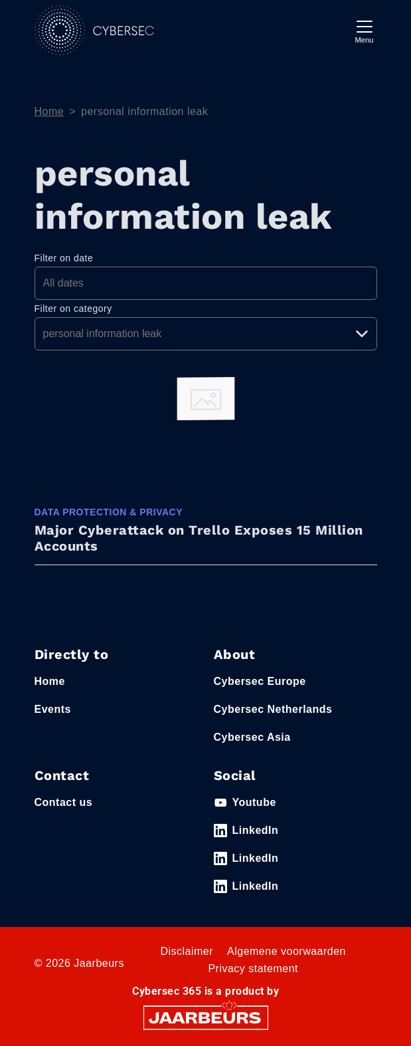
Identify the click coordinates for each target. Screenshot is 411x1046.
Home (49, 111)
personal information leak (144, 111)
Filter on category (73, 308)
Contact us (64, 802)
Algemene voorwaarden (286, 951)
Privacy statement (253, 968)
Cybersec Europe (260, 681)
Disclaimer (186, 951)
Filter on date (64, 258)
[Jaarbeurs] (205, 1016)
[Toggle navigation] (364, 30)
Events (53, 709)
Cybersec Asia (252, 737)
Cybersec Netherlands (273, 709)
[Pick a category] (206, 333)
